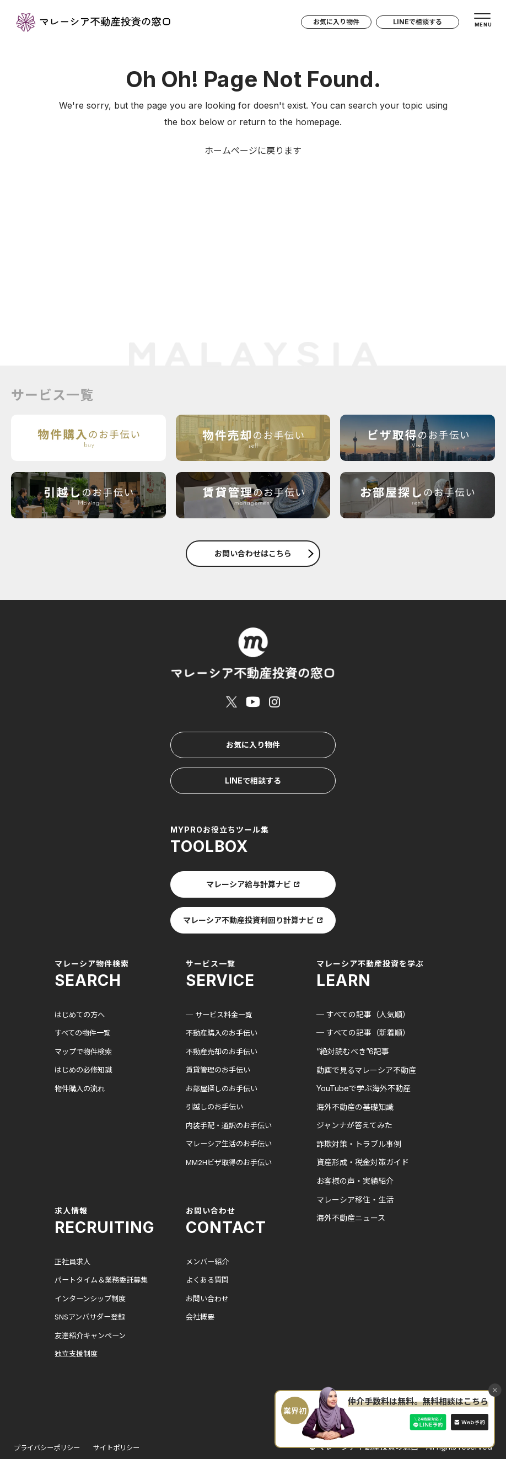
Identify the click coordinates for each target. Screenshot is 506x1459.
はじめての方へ (82, 980)
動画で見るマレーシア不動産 (366, 1036)
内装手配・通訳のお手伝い (232, 1092)
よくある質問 (209, 1246)
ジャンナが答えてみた (354, 1092)
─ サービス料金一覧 (221, 980)
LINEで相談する (411, 26)
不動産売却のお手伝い (224, 1017)
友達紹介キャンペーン (93, 1302)
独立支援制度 (78, 1320)
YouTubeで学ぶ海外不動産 (363, 1054)
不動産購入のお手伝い (224, 999)
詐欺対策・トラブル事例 (358, 1110)
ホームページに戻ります (253, 150)
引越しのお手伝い (216, 1073)
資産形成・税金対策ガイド (362, 1129)
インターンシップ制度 (93, 1265)
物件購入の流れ (82, 1054)
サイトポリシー (131, 1414)
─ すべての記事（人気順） (363, 980)
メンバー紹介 (209, 1227)
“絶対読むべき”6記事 (352, 1017)
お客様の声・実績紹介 (355, 1147)
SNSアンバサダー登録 (93, 1283)
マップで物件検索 (85, 1017)
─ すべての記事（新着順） (363, 999)
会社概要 (201, 1283)
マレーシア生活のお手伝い (232, 1110)
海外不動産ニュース (350, 1184)
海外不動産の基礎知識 (355, 1073)
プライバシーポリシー (52, 1414)
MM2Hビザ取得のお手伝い (232, 1129)
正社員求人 (74, 1227)
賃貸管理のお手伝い (220, 1036)
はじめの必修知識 (85, 1036)
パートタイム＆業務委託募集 (105, 1246)
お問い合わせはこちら (264, 553)
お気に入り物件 (325, 26)
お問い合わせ (209, 1265)
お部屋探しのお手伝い (224, 1054)
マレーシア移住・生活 (355, 1166)
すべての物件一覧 (85, 999)
